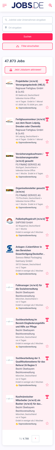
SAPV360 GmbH (24, 222)
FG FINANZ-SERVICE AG (28, 164)
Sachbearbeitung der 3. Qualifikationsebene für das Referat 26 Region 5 (30, 362)
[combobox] (27, 20)
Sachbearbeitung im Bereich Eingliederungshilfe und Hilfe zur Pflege (30, 323)
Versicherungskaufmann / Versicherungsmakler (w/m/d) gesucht (29, 157)
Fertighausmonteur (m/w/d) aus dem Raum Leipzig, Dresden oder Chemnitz (30, 123)
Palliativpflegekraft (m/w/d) (30, 219)
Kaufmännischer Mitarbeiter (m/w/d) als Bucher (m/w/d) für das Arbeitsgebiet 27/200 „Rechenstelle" (28, 403)
